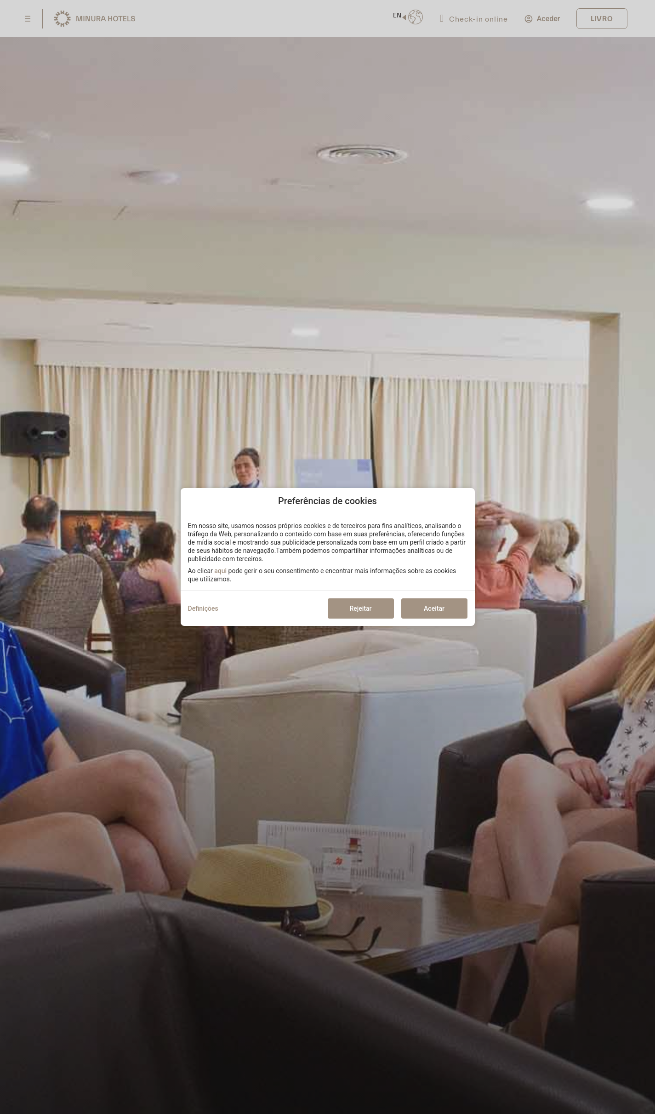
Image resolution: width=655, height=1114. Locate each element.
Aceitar (434, 608)
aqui (220, 570)
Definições (203, 608)
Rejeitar (360, 608)
